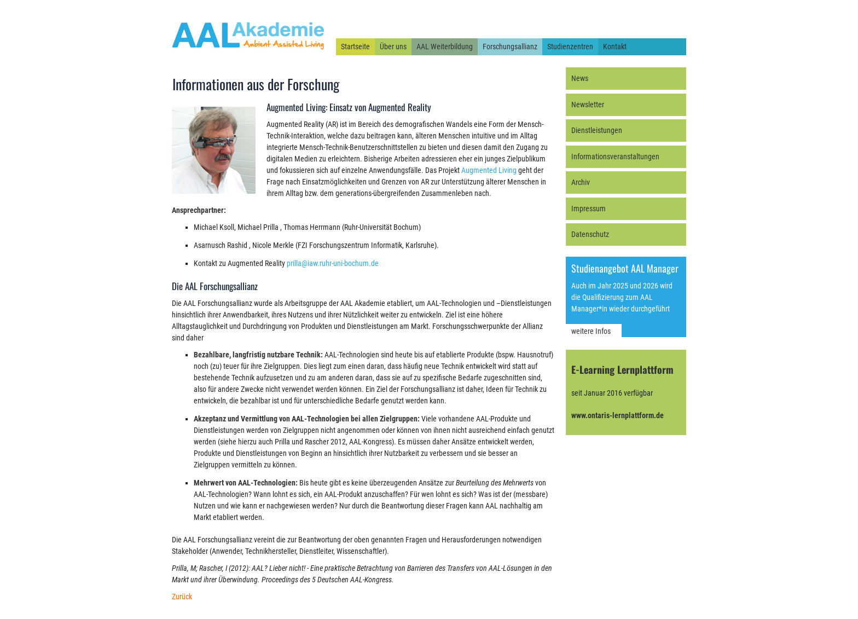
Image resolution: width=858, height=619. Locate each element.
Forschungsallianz (510, 46)
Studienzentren (570, 46)
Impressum (588, 208)
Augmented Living (489, 170)
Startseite (355, 46)
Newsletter (587, 104)
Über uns (393, 46)
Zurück (182, 596)
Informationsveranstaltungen (615, 156)
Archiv (580, 182)
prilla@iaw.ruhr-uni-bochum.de (333, 263)
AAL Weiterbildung (444, 46)
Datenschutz (590, 234)
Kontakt (615, 46)
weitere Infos (591, 331)
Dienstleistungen (596, 130)
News (579, 78)
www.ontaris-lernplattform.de (617, 415)
